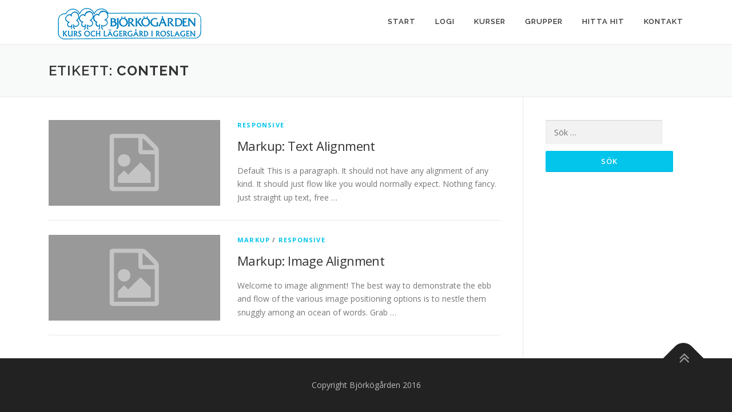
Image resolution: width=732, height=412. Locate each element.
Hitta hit (603, 21)
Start (402, 21)
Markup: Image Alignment (310, 260)
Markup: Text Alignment (306, 145)
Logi (445, 21)
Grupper (544, 21)
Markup (253, 239)
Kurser (490, 21)
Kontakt (663, 21)
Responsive (260, 125)
